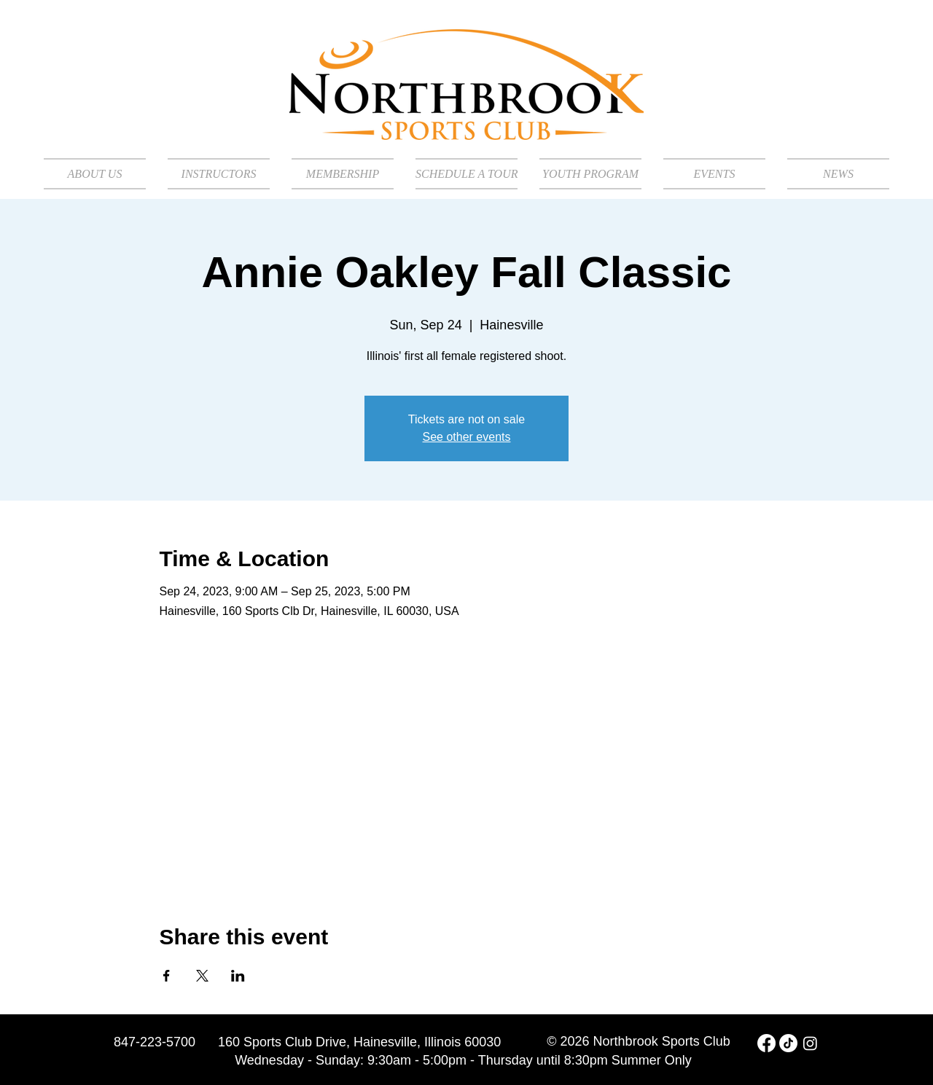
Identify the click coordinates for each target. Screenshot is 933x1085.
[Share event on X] (202, 976)
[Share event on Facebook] (166, 976)
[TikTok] (788, 1043)
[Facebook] (766, 1043)
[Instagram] (810, 1043)
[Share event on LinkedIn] (238, 976)
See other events (467, 437)
